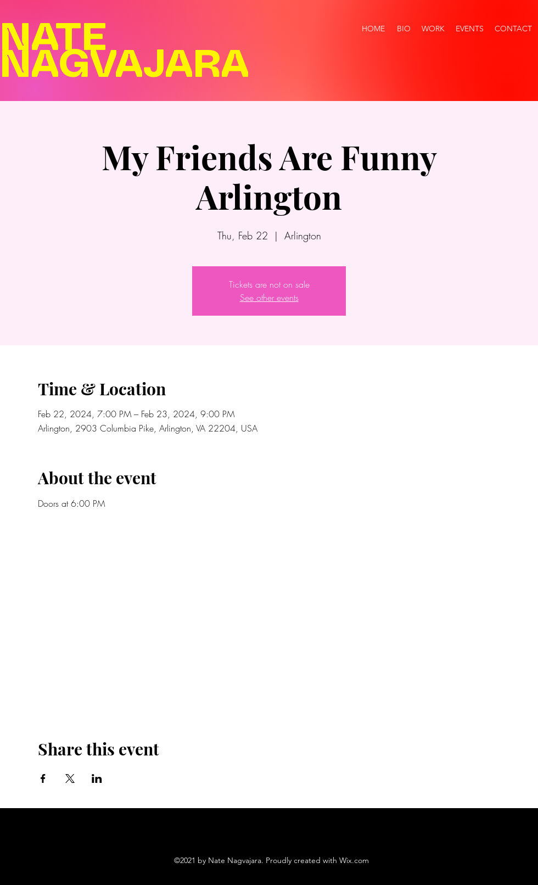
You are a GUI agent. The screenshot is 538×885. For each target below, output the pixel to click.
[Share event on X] (70, 778)
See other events (269, 298)
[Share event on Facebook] (43, 778)
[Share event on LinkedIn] (97, 778)
